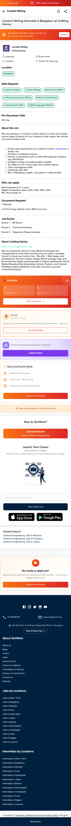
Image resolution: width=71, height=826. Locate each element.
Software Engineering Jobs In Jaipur (21, 542)
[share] (65, 11)
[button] (35, 3)
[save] (58, 11)
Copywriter (60, 149)
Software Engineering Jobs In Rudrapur (23, 539)
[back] (4, 11)
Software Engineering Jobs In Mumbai (22, 535)
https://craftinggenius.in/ (15, 247)
